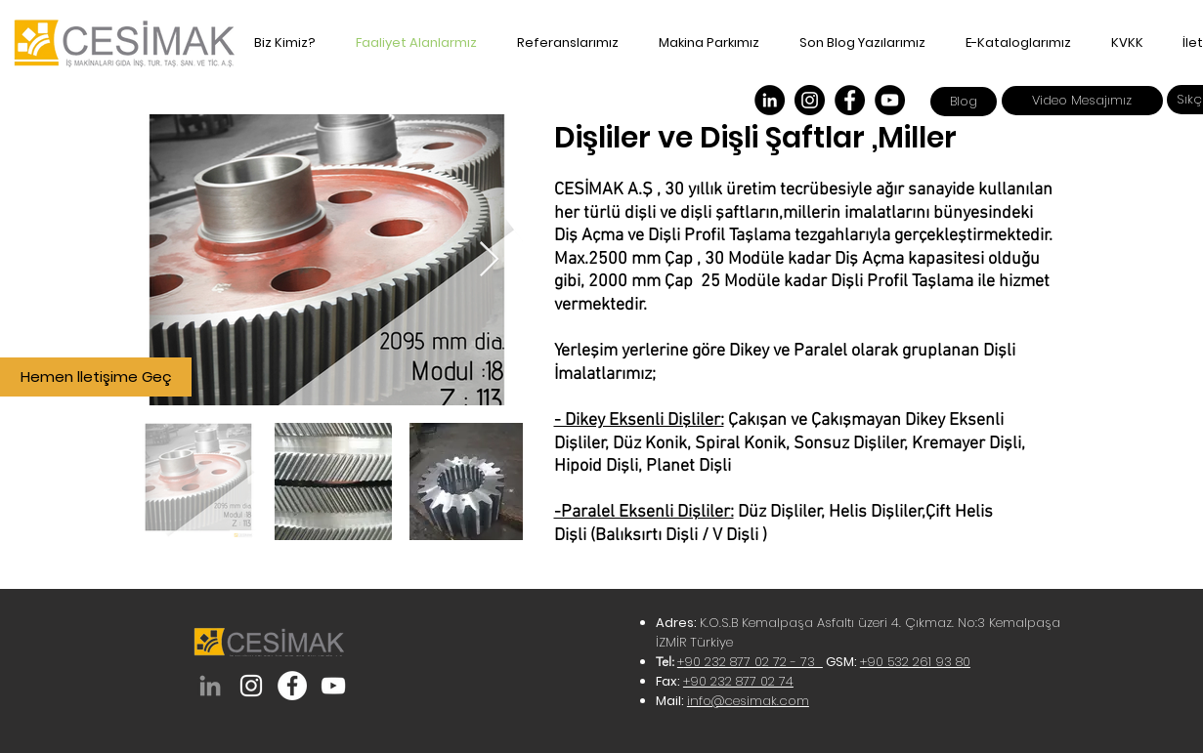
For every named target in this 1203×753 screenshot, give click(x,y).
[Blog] (963, 101)
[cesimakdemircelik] (292, 685)
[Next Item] (489, 260)
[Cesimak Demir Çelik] (769, 100)
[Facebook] (850, 100)
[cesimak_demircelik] (251, 685)
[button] (1013, 43)
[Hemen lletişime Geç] (96, 377)
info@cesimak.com (748, 700)
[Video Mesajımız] (1082, 100)
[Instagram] (810, 100)
